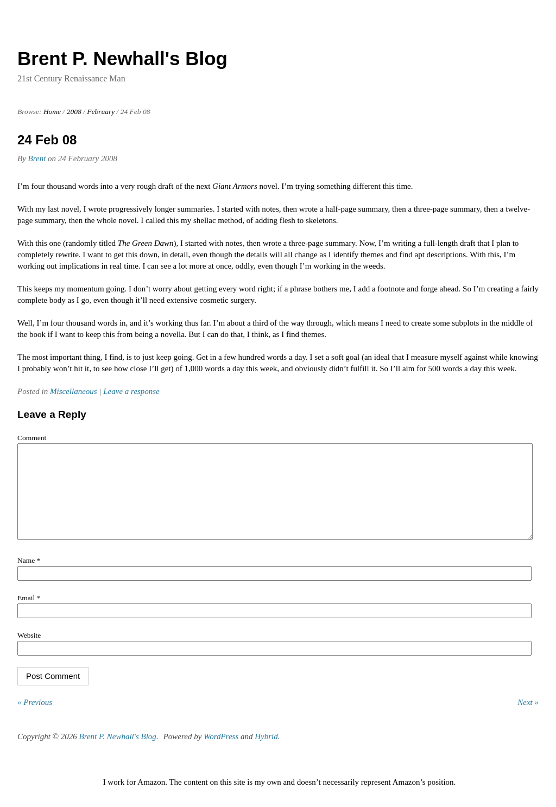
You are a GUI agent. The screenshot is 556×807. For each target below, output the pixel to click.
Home (52, 111)
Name (28, 577)
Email (28, 614)
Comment (31, 438)
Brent (37, 158)
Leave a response (131, 391)
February (101, 111)
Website (29, 651)
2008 (74, 111)
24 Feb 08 (47, 139)
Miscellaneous (73, 391)
